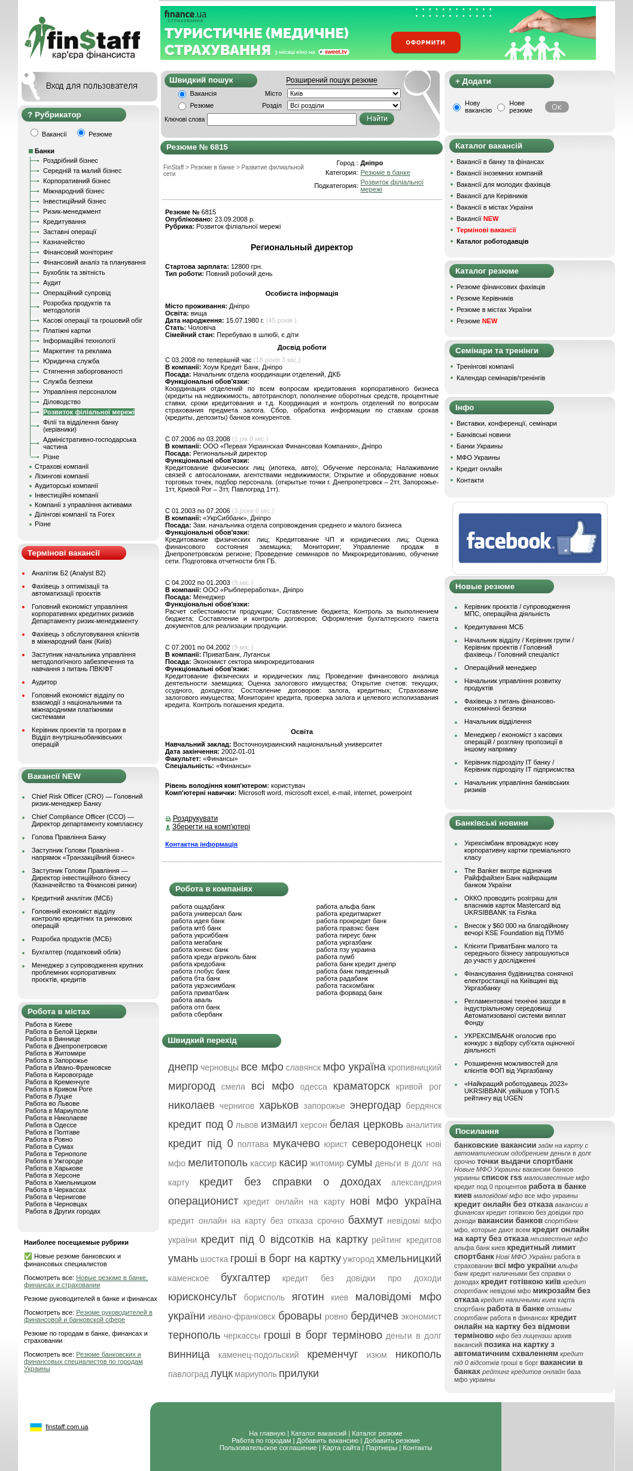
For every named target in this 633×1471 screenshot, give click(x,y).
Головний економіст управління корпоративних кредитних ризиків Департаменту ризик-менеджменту (85, 613)
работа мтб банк (196, 928)
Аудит (52, 282)
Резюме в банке (385, 172)
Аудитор (44, 682)
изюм (377, 1355)
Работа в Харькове (54, 1168)
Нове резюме (520, 106)
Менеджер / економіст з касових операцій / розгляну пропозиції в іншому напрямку (513, 742)
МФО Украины (478, 457)
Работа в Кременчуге (57, 1081)
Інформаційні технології (79, 340)
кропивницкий (415, 1067)
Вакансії (477, 218)
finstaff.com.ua (66, 1426)
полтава (253, 1144)
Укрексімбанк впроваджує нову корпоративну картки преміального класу (517, 850)
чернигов (237, 1106)
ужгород (359, 1259)
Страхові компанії (62, 466)
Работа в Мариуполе (57, 1110)
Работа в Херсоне (52, 1175)
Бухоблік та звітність (74, 272)
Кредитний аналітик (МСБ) (72, 898)
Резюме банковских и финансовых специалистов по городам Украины (83, 1361)
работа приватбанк (200, 992)
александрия (416, 1182)
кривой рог (419, 1086)
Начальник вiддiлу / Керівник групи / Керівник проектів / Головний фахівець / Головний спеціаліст (519, 647)
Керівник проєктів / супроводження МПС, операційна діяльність (517, 610)
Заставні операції (69, 231)
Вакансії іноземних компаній (500, 173)
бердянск (424, 1106)
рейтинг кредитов (407, 1240)
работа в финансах (519, 1317)
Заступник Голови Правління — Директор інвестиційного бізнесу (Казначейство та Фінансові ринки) (84, 877)
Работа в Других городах (63, 1211)
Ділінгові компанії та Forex (75, 514)
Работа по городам (261, 1440)
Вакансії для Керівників (492, 195)
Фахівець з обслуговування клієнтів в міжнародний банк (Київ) (85, 637)
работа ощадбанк (197, 906)
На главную (267, 1433)
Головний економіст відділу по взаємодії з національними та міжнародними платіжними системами (78, 705)
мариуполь (256, 1374)
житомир (326, 1163)
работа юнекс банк (200, 949)
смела (233, 1086)
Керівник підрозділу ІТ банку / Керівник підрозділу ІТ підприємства (519, 766)
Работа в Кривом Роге (58, 1089)
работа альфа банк (345, 906)
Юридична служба (71, 361)
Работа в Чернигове (55, 1196)
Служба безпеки (68, 381)
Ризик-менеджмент (72, 211)
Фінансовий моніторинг (78, 252)
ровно (336, 1316)
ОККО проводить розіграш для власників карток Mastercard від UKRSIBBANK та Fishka (512, 905)
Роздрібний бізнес (70, 160)
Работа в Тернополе (56, 1153)
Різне (51, 456)
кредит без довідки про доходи (362, 1278)
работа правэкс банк (347, 928)
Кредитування (64, 221)
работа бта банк (195, 978)
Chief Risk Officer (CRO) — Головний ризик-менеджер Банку (87, 800)
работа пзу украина (346, 949)
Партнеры (381, 1447)
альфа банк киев (480, 1247)
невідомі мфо (510, 1290)
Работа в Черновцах (56, 1204)
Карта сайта (341, 1447)
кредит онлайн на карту (294, 1201)
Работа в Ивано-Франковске (68, 1067)
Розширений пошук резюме (331, 80)
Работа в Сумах (49, 1146)
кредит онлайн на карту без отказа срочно (256, 1221)
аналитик (424, 1125)
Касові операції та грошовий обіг (92, 320)
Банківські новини (483, 434)
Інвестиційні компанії (66, 495)
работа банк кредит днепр (356, 963)
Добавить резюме (392, 1440)
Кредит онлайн (479, 468)
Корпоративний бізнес (77, 180)
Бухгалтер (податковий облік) (76, 952)
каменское (188, 1278)
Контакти (470, 480)
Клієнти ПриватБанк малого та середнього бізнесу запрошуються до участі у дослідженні (516, 953)
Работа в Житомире (55, 1053)
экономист (421, 1316)
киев (339, 1297)
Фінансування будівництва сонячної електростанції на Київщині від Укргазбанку (518, 980)
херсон (313, 1125)
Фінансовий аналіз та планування (94, 262)
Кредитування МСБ (494, 626)
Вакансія (203, 93)
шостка (214, 1259)
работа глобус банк (200, 971)
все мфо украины (551, 1195)
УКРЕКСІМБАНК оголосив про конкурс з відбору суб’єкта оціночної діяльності (519, 1043)
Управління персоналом (80, 391)
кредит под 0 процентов (490, 1186)
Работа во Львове (52, 1103)
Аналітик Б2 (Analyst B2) (69, 573)
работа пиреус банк (346, 935)
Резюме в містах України (494, 309)
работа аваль (191, 999)
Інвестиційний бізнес (74, 201)
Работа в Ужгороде (54, 1160)
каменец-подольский (258, 1355)
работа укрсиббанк (200, 935)
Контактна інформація (201, 844)
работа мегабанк (196, 942)
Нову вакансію (478, 106)
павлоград (188, 1374)
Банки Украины (480, 446)
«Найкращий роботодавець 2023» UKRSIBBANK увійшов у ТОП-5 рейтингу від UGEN (516, 1091)
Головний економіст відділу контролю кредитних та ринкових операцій (82, 918)
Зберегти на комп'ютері (211, 827)
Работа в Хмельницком (60, 1182)
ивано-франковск (241, 1316)
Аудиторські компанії (66, 485)
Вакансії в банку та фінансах (500, 161)
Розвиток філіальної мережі (89, 411)
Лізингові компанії (62, 476)
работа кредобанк (198, 963)
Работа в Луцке (48, 1096)
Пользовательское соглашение (268, 1447)
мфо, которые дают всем (492, 1229)
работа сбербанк (196, 1014)
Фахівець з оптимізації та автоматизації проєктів (70, 590)
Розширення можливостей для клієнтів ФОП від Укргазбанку (511, 1067)
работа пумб (335, 956)
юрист (336, 1144)
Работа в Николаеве (56, 1117)
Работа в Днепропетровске (66, 1046)
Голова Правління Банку (69, 837)
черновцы (219, 1067)
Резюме (202, 105)
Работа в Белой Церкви (61, 1031)
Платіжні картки (67, 330)
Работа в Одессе (51, 1125)
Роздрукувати (195, 818)
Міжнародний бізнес (73, 191)
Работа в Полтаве (52, 1132)
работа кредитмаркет (348, 913)
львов (247, 1125)
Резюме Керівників (485, 298)
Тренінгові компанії (485, 366)
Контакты (417, 1447)
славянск (303, 1067)
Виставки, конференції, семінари (507, 423)
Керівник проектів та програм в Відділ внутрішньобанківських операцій (79, 737)
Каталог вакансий (318, 1433)
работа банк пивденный (352, 971)
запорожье (324, 1106)
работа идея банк (197, 920)
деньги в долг (414, 1335)
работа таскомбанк (345, 985)
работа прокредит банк (351, 920)
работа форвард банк (349, 992)
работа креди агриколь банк (213, 956)
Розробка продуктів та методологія (77, 306)
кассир (263, 1163)
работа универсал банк (206, 913)
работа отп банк (195, 1007)
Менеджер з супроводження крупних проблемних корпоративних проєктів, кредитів (87, 972)
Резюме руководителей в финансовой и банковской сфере (88, 1316)
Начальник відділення (497, 721)
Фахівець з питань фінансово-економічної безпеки (509, 704)
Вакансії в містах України (495, 207)
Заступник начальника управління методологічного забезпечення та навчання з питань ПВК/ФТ (84, 661)
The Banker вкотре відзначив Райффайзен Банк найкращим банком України (510, 877)
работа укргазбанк (344, 942)
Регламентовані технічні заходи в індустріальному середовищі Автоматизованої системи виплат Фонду (515, 1011)
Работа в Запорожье (56, 1060)
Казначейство (64, 241)
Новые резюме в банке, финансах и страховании (86, 1281)
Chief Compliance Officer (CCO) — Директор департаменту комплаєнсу (87, 820)
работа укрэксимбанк (203, 985)
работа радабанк (342, 978)
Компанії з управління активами (83, 504)
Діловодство (62, 401)
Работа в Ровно (48, 1139)
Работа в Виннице (52, 1038)
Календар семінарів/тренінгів (501, 377)
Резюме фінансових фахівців (501, 286)
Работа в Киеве (48, 1024)
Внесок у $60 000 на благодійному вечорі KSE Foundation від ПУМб (516, 929)
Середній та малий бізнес (82, 170)
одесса (313, 1086)
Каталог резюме (377, 1433)
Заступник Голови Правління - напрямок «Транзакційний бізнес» (83, 854)
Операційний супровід (77, 292)
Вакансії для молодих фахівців (503, 184)
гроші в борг (519, 1362)
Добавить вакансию (328, 1440)
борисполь (264, 1297)
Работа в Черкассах (55, 1189)
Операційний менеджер (500, 667)
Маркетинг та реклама (77, 350)
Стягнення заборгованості (83, 371)
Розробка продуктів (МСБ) (72, 938)
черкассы (242, 1335)
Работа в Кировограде (59, 1074)
